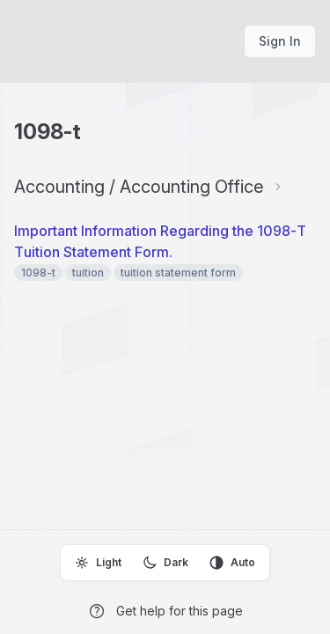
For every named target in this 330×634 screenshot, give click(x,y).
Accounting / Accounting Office (139, 186)
